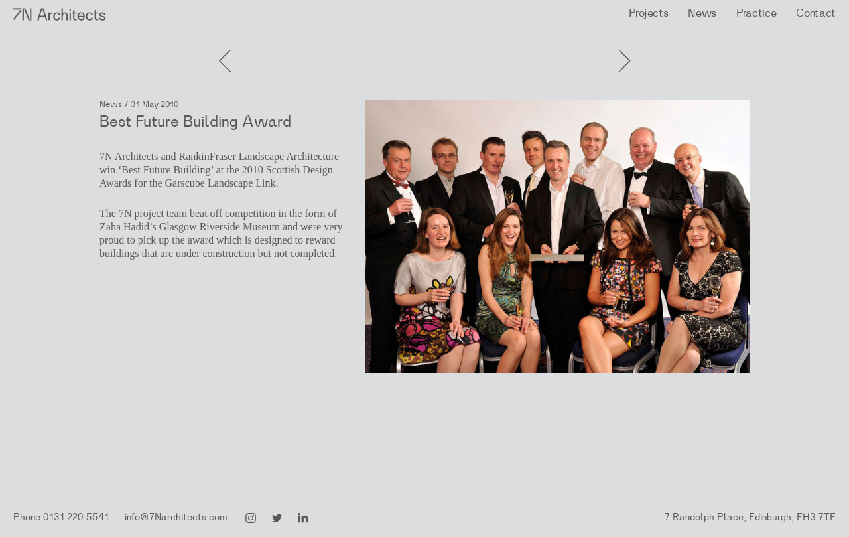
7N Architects (60, 14)
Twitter (277, 518)
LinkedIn (303, 518)
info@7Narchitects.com (176, 517)
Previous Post (623, 46)
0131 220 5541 (76, 517)
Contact (816, 13)
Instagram (250, 518)
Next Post (225, 46)
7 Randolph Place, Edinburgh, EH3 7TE (750, 517)
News (702, 13)
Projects (648, 13)
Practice (756, 13)
